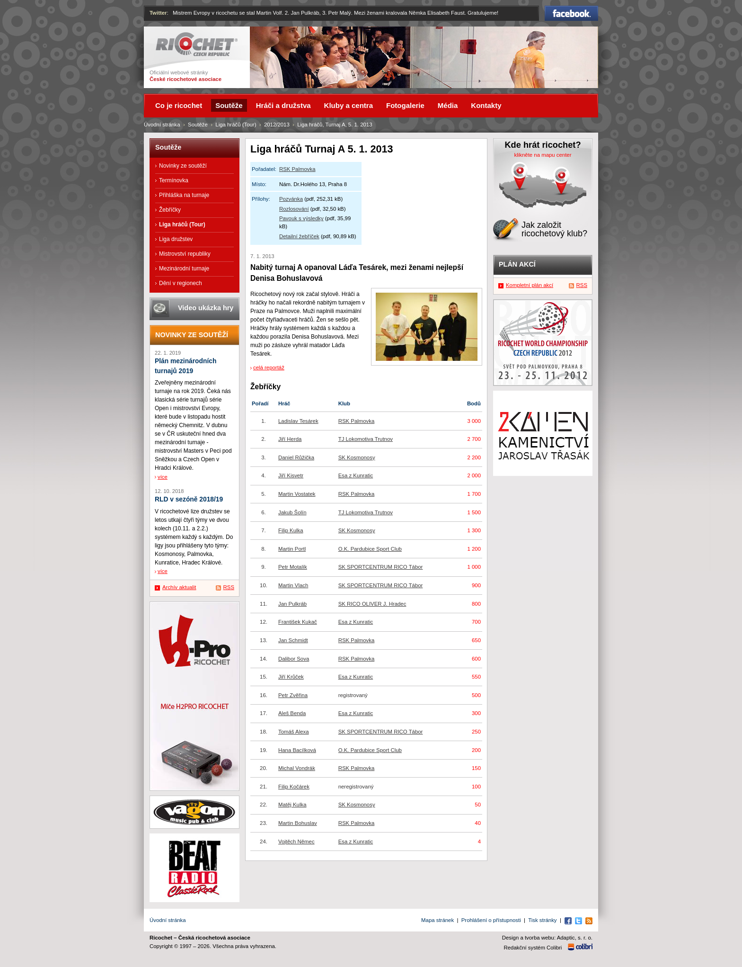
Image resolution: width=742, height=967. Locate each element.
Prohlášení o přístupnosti (491, 920)
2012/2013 (277, 124)
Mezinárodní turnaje (184, 268)
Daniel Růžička (296, 457)
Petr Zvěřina (293, 695)
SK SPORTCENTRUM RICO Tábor (380, 567)
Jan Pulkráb (292, 604)
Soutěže (198, 124)
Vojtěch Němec (296, 841)
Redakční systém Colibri (533, 947)
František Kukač (297, 622)
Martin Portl (292, 549)
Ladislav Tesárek (298, 421)
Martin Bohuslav (297, 823)
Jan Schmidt (293, 640)
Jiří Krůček (291, 677)
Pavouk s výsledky (301, 218)
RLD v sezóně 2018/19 (189, 499)
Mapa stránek (437, 920)
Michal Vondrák (296, 768)
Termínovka (173, 180)
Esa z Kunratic (355, 475)
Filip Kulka (290, 530)
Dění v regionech (180, 283)
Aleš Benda (292, 713)
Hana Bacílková (297, 750)
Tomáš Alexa (293, 731)
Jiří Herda (289, 439)
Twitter (158, 13)
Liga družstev (176, 239)
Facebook (571, 13)
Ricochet (197, 44)
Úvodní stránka (162, 124)
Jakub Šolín (292, 512)
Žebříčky (170, 209)
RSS (228, 587)
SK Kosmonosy (356, 457)
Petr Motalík (292, 567)
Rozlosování (294, 209)
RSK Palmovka (297, 169)
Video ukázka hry (205, 308)
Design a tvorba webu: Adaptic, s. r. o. (547, 937)
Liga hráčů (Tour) (235, 124)
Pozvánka (291, 199)
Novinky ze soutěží (183, 165)
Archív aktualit (179, 587)
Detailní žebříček (299, 236)
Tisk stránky (542, 920)
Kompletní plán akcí (529, 285)
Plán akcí (517, 264)
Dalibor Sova (293, 659)
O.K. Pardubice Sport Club (370, 549)
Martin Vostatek (297, 494)
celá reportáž (268, 367)
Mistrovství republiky (185, 254)
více (163, 477)
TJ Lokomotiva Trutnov (365, 439)
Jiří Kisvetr (290, 475)
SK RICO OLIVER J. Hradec (372, 604)
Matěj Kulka (292, 804)
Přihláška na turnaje (184, 195)
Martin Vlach (293, 585)
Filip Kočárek (293, 786)
